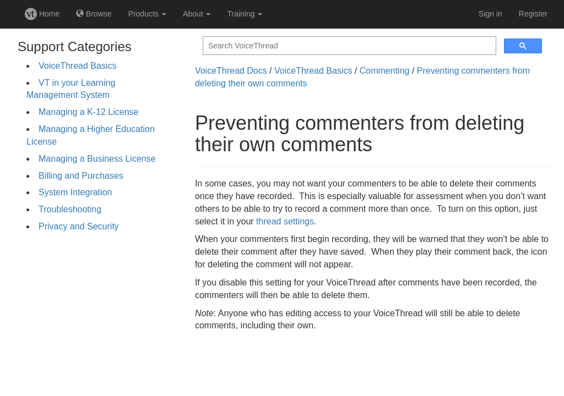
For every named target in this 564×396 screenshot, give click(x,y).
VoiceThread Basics (77, 65)
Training (244, 13)
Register (533, 13)
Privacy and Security (79, 226)
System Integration (75, 192)
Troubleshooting (70, 209)
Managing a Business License (97, 158)
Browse (94, 13)
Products (147, 13)
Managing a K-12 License (88, 112)
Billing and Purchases (81, 175)
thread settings (285, 221)
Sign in (490, 13)
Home (42, 14)
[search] (348, 46)
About (196, 13)
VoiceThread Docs (231, 70)
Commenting (385, 70)
